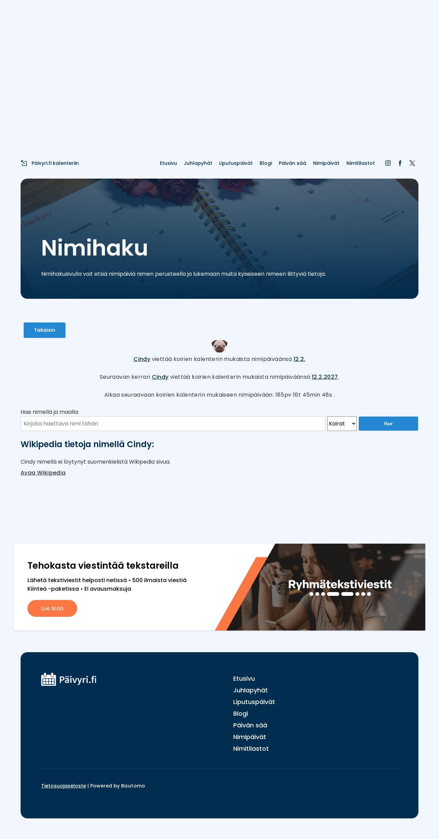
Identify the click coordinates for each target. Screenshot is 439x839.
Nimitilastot (360, 163)
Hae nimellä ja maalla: (50, 412)
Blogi (266, 163)
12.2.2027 (325, 377)
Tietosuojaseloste (63, 785)
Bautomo (133, 785)
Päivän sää (292, 163)
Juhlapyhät (198, 163)
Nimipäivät (326, 163)
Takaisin (44, 330)
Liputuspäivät (236, 163)
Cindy (141, 359)
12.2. (300, 359)
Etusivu (168, 163)
